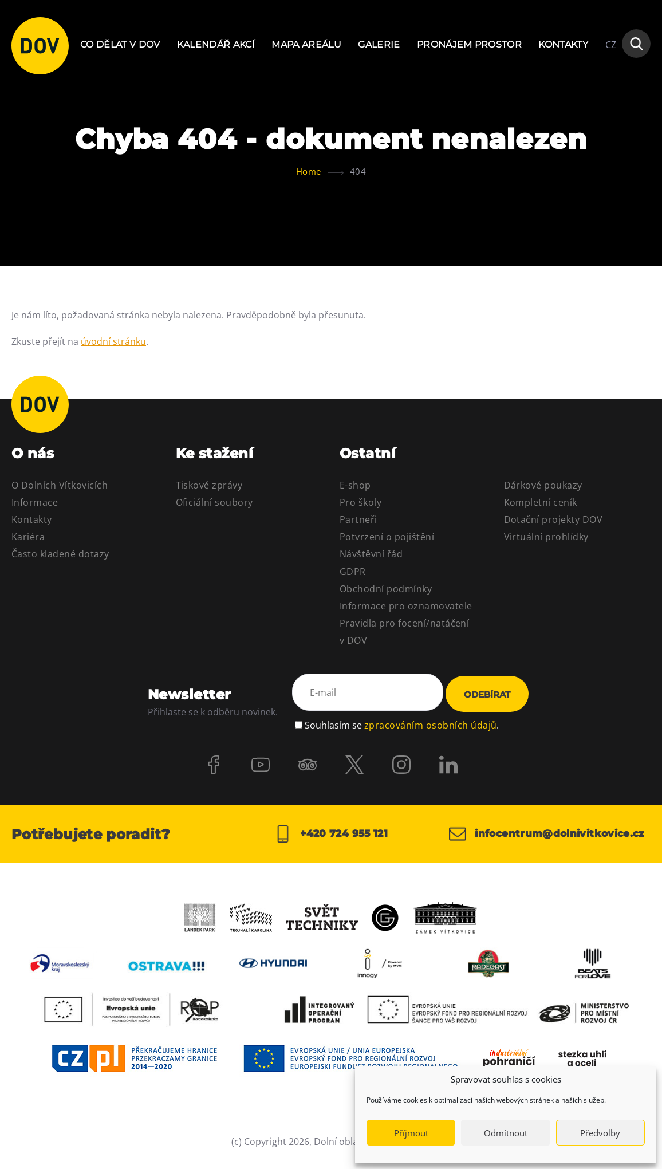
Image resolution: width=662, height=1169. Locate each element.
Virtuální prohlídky (546, 536)
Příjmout (411, 1133)
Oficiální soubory (214, 502)
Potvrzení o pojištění (387, 536)
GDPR (353, 571)
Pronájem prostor (469, 44)
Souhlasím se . (402, 723)
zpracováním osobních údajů (430, 723)
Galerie (379, 44)
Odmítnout (505, 1133)
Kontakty (563, 44)
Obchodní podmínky (386, 588)
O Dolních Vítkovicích (59, 485)
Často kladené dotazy (60, 554)
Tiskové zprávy (209, 485)
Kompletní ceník (540, 502)
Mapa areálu (306, 44)
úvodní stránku (113, 341)
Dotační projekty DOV (553, 519)
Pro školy (360, 502)
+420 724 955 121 (330, 839)
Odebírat (487, 694)
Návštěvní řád (371, 554)
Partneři (358, 519)
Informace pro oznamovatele (406, 606)
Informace (34, 502)
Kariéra (28, 536)
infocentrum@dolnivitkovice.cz (539, 839)
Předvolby (600, 1133)
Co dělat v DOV (120, 44)
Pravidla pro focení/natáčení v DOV (404, 632)
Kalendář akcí (216, 44)
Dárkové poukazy (543, 485)
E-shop (355, 485)
